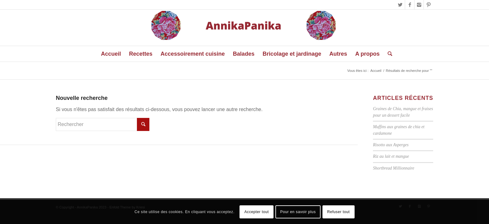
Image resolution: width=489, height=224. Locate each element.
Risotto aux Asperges (391, 144)
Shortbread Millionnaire (393, 168)
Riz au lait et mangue (391, 156)
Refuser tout (338, 212)
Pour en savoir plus (298, 212)
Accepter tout (256, 212)
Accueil (375, 70)
